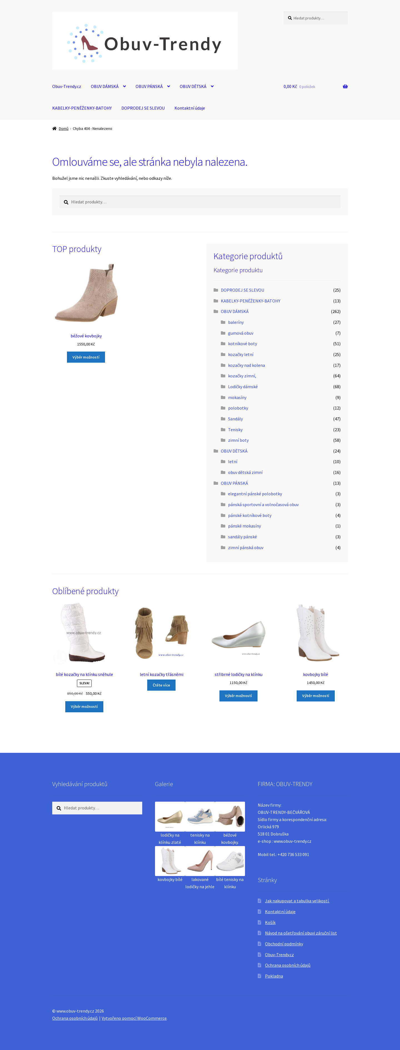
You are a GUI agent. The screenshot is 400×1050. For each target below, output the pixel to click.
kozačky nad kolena (246, 365)
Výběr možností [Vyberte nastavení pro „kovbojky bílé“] (315, 695)
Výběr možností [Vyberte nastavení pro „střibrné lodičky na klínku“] (238, 695)
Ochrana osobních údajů (288, 965)
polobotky (238, 408)
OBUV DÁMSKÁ (105, 86)
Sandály (235, 418)
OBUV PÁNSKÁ (149, 86)
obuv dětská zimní (245, 472)
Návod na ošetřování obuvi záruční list (301, 933)
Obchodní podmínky (284, 943)
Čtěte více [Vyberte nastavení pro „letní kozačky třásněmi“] (161, 685)
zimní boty (238, 440)
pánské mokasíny (244, 526)
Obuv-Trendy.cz (66, 86)
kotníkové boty (242, 343)
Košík (270, 922)
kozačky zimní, (242, 375)
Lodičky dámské (243, 386)
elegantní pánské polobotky (255, 493)
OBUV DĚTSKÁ (193, 86)
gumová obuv (240, 333)
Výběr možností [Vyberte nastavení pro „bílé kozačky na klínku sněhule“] (84, 706)
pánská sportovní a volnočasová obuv (263, 504)
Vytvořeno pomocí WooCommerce (134, 1018)
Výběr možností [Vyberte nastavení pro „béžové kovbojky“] (85, 357)
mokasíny (237, 397)
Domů (64, 128)
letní (232, 461)
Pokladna (274, 976)
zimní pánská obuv (245, 547)
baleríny (236, 322)
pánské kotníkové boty (249, 515)
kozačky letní (240, 354)
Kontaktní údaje (189, 108)
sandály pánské (242, 536)
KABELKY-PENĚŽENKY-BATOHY (82, 108)
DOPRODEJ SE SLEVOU (143, 108)
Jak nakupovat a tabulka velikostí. (297, 900)
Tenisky (235, 429)
